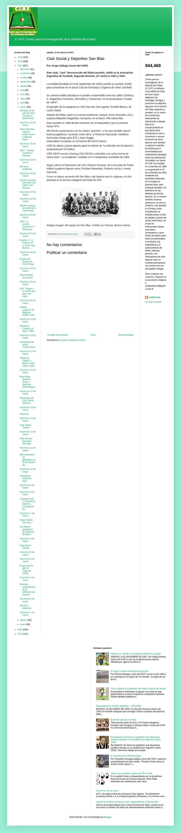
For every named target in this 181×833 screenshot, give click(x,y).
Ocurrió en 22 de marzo (28, 269)
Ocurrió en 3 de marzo (27, 578)
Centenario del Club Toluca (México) (27, 401)
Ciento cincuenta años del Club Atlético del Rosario (28, 184)
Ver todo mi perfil (153, 302)
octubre (24, 77)
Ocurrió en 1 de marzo (27, 613)
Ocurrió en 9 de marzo (27, 486)
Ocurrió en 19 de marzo (28, 320)
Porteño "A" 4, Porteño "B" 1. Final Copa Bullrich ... (27, 244)
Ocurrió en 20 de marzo (28, 301)
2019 (20, 57)
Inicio (93, 335)
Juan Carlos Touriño (25, 426)
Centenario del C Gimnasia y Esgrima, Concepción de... (27, 504)
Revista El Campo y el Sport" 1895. (27, 328)
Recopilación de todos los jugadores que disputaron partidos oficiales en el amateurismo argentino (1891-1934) (136, 740)
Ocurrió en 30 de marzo (28, 144)
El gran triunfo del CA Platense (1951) (26, 569)
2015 (20, 634)
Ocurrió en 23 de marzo (28, 253)
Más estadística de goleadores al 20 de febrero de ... (27, 459)
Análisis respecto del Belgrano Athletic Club (27, 311)
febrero (24, 620)
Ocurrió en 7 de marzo (27, 514)
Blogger (107, 817)
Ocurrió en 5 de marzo (27, 553)
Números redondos (25, 606)
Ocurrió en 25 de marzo (28, 216)
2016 (20, 629)
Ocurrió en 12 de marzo (28, 432)
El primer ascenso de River (123, 719)
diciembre (25, 69)
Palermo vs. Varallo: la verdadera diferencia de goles (136, 653)
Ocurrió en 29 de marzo (28, 161)
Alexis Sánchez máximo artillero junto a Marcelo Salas (27, 134)
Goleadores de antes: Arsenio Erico (27, 345)
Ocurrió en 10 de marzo (28, 470)
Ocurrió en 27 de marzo (28, 193)
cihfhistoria (154, 297)
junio (22, 94)
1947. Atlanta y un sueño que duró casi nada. (27, 292)
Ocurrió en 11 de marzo (28, 449)
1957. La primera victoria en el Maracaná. (27, 225)
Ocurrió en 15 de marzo (28, 392)
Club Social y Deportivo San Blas (26, 441)
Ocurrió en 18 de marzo (28, 336)
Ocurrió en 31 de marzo (28, 123)
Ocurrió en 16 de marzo (28, 371)
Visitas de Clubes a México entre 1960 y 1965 (27, 362)
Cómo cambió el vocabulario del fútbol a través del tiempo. (138, 688)
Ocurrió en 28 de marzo (28, 174)
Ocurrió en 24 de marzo (28, 234)
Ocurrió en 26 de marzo (28, 200)
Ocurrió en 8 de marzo (27, 493)
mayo (23, 98)
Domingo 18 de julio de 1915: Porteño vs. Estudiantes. (27, 114)
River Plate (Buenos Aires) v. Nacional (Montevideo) (27, 382)
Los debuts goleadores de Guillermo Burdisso (27, 530)
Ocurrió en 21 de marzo (28, 283)
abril (22, 102)
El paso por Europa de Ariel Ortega (27, 261)
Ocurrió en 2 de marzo (27, 600)
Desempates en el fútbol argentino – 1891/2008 (118, 706)
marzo (23, 107)
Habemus (24, 414)
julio (22, 90)
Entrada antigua (126, 335)
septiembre (26, 82)
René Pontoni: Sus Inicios (26, 276)
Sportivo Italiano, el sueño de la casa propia (28, 208)
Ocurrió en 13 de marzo (28, 419)
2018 (20, 61)
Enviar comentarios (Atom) (73, 340)
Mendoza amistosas (26, 167)
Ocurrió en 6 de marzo (27, 539)
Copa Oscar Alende (25, 546)
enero (23, 624)
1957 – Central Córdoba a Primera (27, 153)
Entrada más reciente (57, 335)
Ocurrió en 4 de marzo (27, 560)
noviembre (25, 73)
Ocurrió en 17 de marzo (28, 352)
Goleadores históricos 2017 (26, 478)
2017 (20, 65)
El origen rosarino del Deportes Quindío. (130, 671)
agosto (23, 86)
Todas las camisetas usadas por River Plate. (132, 773)
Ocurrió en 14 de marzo (28, 408)
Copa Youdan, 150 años (26, 521)
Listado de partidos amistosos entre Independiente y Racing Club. (127, 802)
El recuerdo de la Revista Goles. (126, 756)
